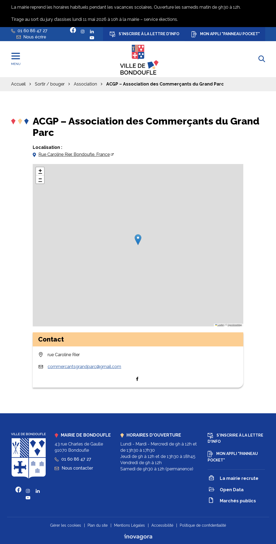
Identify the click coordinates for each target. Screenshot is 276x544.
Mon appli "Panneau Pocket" (225, 34)
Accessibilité (162, 525)
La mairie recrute (233, 478)
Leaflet (219, 325)
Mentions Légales (129, 525)
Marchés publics (232, 501)
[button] (138, 239)
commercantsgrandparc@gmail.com (84, 366)
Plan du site (98, 525)
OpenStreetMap (235, 325)
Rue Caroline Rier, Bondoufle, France (74, 154)
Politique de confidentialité (203, 525)
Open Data (226, 490)
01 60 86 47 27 (73, 459)
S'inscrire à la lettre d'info (144, 34)
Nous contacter (74, 468)
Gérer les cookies (65, 525)
